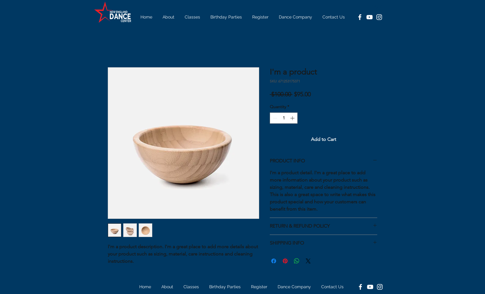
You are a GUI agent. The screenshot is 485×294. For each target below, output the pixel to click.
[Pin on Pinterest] (285, 261)
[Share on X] (308, 261)
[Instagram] (379, 17)
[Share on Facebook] (273, 261)
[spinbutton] (283, 118)
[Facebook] (360, 17)
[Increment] (293, 118)
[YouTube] (369, 17)
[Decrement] (274, 118)
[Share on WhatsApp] (296, 261)
